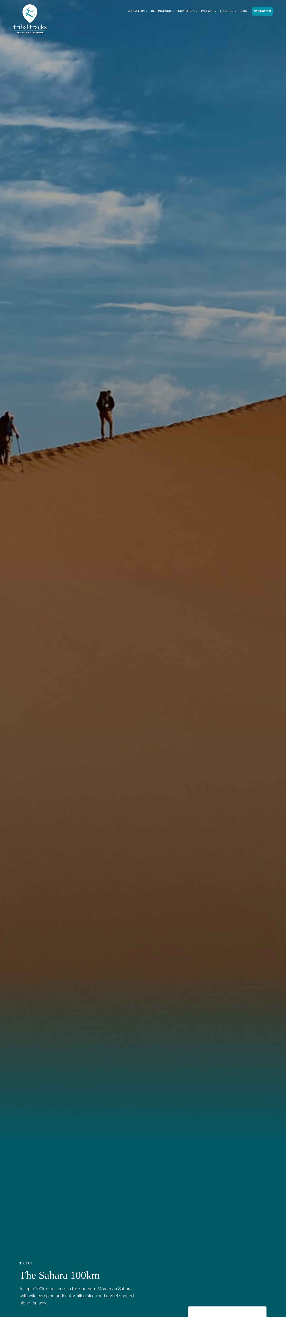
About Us (226, 11)
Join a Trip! (136, 11)
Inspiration (186, 11)
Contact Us (262, 11)
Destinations (161, 11)
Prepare (207, 11)
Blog (243, 11)
